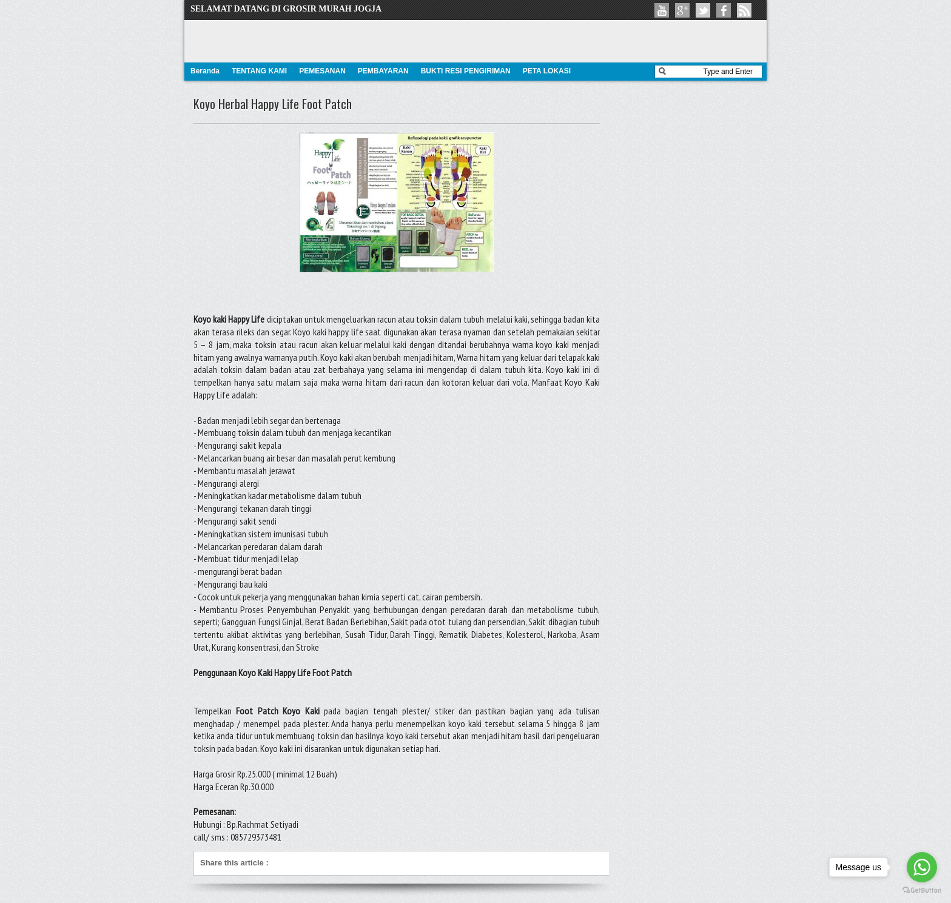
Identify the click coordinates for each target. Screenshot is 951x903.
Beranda (205, 71)
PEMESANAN (322, 71)
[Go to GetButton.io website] (921, 891)
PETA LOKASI (547, 71)
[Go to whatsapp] (922, 867)
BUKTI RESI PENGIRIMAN (466, 71)
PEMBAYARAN (383, 71)
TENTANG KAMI (259, 71)
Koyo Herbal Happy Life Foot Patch (272, 104)
